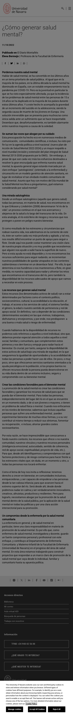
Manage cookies (14, 709)
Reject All (56, 709)
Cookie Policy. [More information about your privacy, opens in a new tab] (31, 704)
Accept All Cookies (36, 709)
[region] (36, 698)
